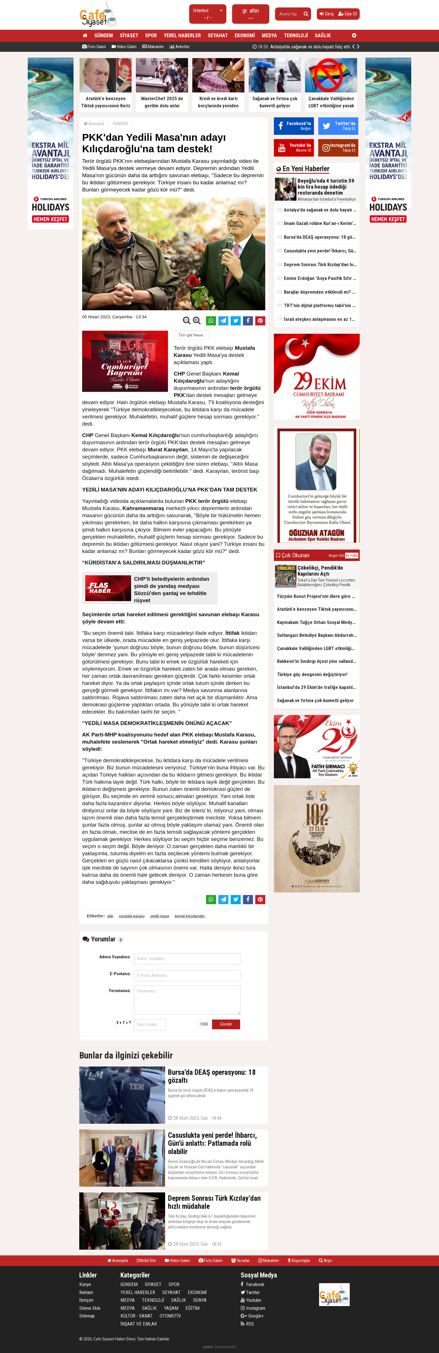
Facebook (252, 1284)
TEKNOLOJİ (296, 35)
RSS (247, 1324)
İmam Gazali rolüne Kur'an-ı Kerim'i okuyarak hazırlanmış (318, 223)
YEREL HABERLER (182, 35)
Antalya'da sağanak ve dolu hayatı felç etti (318, 209)
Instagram (253, 1308)
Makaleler (153, 46)
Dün (342, 556)
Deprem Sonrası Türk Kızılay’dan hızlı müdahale (318, 264)
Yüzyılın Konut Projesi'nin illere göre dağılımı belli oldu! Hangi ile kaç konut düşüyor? (318, 596)
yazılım (208, 1347)
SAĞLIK (323, 35)
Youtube (251, 1300)
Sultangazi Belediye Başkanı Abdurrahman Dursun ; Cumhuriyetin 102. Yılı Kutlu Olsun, (318, 635)
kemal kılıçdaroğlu (190, 916)
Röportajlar (299, 1260)
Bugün (333, 556)
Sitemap (87, 1316)
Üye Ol (347, 14)
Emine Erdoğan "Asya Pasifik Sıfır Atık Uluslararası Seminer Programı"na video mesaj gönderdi (318, 278)
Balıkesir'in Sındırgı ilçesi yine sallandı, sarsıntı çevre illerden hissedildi (318, 661)
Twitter (250, 1292)
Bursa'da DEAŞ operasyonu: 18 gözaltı (318, 237)
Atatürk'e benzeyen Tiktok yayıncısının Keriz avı (318, 609)
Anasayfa (94, 123)
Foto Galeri (94, 46)
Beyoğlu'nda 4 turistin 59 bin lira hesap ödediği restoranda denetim (307, 47)
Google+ (252, 1316)
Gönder (226, 1024)
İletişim (86, 1300)
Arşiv (325, 1260)
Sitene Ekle (89, 1308)
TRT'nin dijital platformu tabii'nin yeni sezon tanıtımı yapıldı (318, 305)
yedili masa (160, 916)
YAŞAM (171, 1308)
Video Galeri (124, 46)
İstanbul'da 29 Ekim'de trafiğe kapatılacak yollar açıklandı (318, 687)
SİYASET (129, 35)
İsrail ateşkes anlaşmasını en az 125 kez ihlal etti (318, 319)
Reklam (86, 1292)
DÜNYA (200, 1300)
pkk (110, 916)
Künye (85, 1284)
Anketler (179, 46)
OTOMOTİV (170, 1316)
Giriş (327, 14)
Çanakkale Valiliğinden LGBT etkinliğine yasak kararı (318, 648)
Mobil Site (146, 1260)
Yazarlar (240, 1260)
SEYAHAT (218, 35)
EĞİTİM (192, 1308)
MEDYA (269, 35)
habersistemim (225, 1347)
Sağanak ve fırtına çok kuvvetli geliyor (315, 700)
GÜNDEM (103, 35)
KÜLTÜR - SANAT (136, 1316)
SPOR (151, 35)
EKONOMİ (245, 35)
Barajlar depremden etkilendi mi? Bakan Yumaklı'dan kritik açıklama (318, 292)
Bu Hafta (352, 556)
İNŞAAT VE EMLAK (138, 1324)
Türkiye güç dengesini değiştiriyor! (312, 674)
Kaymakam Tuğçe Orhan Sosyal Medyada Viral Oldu (318, 622)
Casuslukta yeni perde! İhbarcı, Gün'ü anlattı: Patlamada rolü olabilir (318, 250)
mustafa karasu (132, 916)
